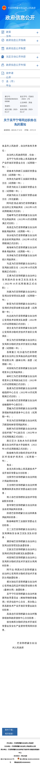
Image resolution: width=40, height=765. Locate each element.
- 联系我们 (16, 756)
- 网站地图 (23, 756)
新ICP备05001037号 (7, 759)
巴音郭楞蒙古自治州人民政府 (19, 8)
